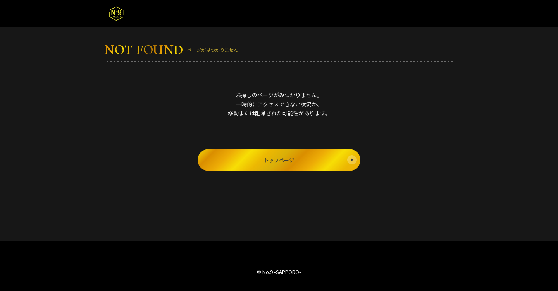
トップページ (310, 159)
